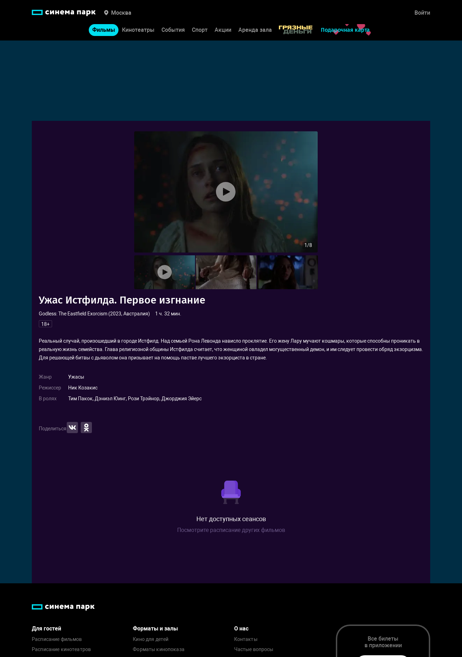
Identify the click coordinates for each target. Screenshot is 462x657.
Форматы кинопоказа (159, 649)
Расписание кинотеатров (61, 649)
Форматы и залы (155, 628)
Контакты (246, 639)
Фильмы (103, 30)
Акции (223, 30)
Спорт (200, 30)
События (173, 30)
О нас (241, 628)
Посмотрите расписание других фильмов (231, 530)
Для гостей (46, 628)
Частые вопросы (254, 649)
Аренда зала (255, 30)
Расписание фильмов (57, 639)
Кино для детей (150, 639)
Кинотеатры (138, 30)
